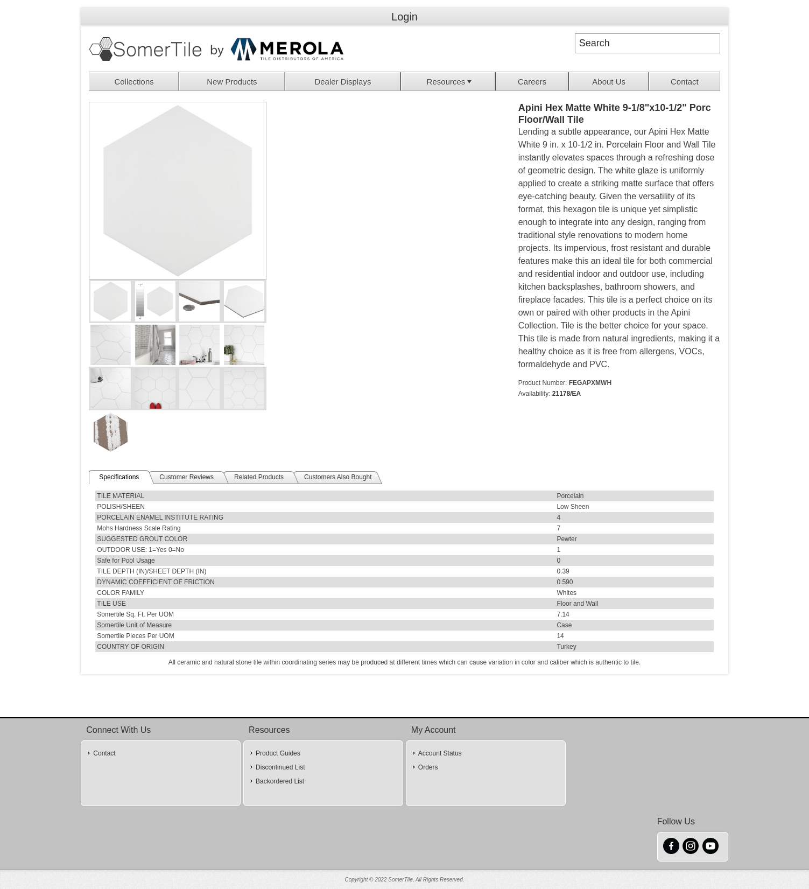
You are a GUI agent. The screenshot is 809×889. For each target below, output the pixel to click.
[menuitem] (134, 81)
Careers (532, 81)
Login (404, 17)
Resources (450, 81)
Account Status (440, 753)
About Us (608, 81)
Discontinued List (280, 767)
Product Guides (278, 753)
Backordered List (280, 781)
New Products (232, 81)
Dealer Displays (342, 81)
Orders (428, 767)
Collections (133, 81)
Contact (685, 81)
